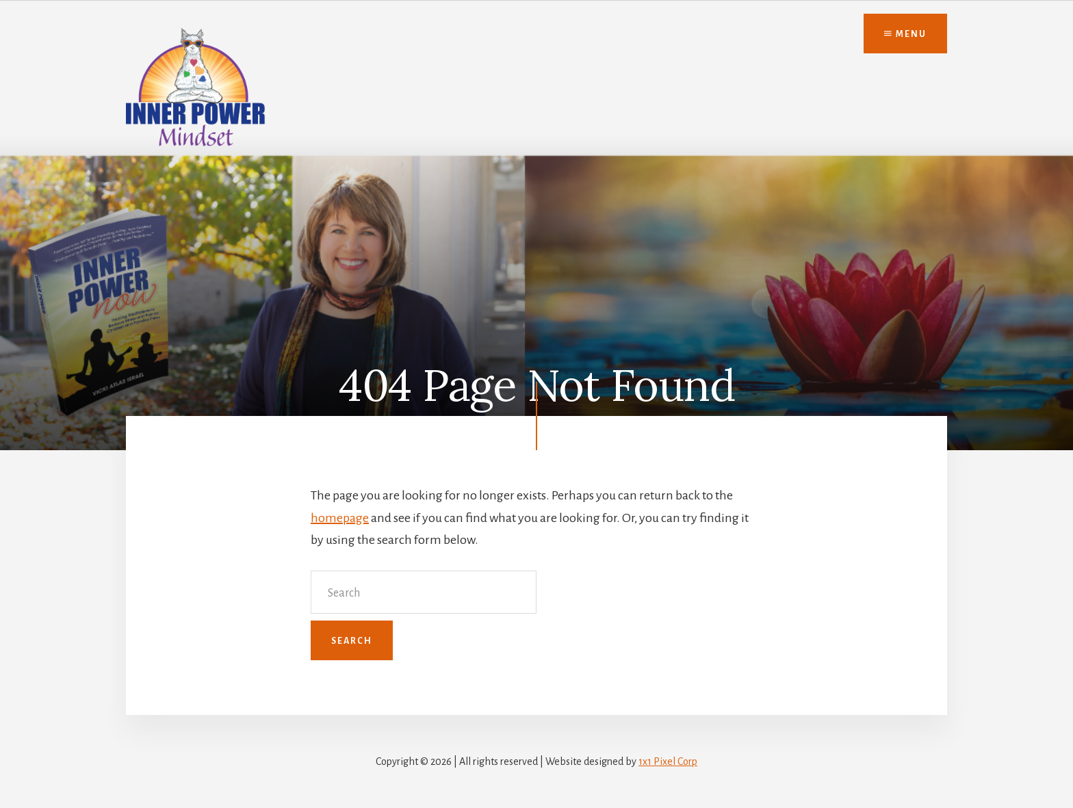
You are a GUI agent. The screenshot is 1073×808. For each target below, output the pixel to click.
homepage (340, 518)
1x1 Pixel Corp (667, 761)
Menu (905, 34)
